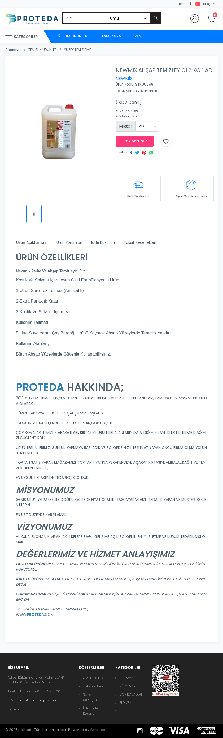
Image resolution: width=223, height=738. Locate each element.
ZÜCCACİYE (128, 686)
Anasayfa (13, 49)
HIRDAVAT (127, 677)
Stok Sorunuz (134, 141)
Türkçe (204, 4)
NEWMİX (124, 79)
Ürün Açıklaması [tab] (31, 242)
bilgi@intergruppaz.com (38, 700)
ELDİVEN (126, 702)
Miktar (125, 126)
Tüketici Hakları (94, 686)
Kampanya (111, 36)
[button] (121, 711)
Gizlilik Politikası (95, 677)
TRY (180, 4)
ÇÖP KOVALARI (131, 694)
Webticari (98, 729)
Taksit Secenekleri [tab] (140, 242)
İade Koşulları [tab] (103, 242)
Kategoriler (21, 37)
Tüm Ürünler (73, 36)
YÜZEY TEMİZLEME (77, 49)
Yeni (138, 36)
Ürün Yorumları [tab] (69, 242)
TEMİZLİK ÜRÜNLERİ (43, 49)
